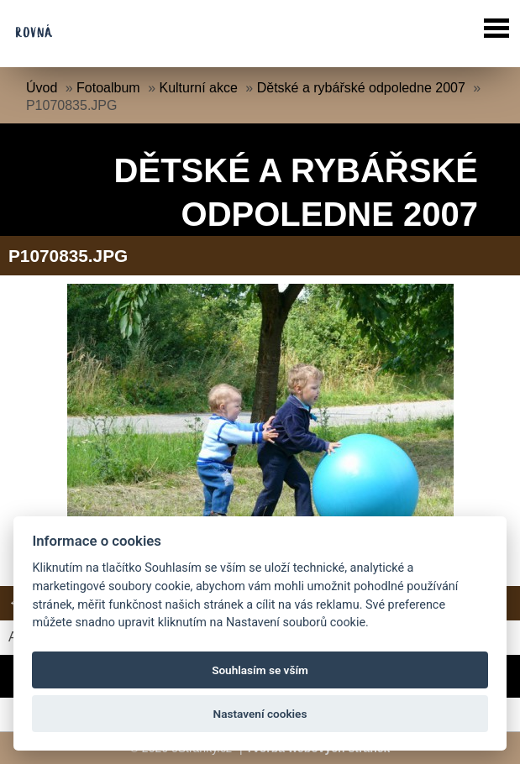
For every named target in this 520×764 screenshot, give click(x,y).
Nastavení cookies (260, 713)
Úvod (41, 88)
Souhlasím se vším (260, 670)
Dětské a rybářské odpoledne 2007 (361, 88)
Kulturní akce (198, 88)
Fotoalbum (108, 88)
